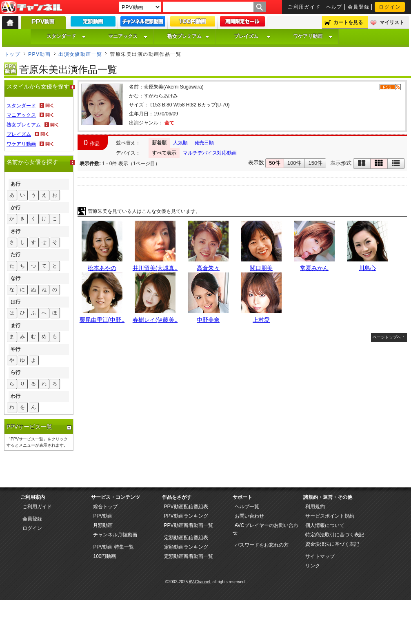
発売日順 (204, 143)
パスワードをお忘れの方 (262, 545)
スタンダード (66, 36)
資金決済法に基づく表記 (332, 544)
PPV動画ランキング (186, 516)
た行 (15, 254)
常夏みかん (314, 268)
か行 (15, 207)
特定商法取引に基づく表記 (334, 535)
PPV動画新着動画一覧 (188, 525)
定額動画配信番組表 (186, 537)
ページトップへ (387, 337)
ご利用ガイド (304, 7)
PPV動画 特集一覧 (113, 547)
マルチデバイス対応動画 (210, 153)
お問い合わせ (249, 516)
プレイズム (252, 36)
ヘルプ (334, 7)
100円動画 (104, 556)
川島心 (367, 268)
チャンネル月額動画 (115, 535)
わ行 (15, 396)
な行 (15, 278)
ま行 (15, 325)
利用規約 (315, 506)
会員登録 (359, 7)
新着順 (159, 143)
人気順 (180, 143)
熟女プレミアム (188, 36)
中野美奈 (208, 320)
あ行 (15, 184)
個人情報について (324, 525)
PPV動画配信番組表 (186, 506)
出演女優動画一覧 (80, 54)
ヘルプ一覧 (247, 506)
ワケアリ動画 (312, 36)
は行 (15, 302)
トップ (12, 54)
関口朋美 (261, 268)
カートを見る (348, 22)
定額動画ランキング (186, 547)
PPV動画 (39, 54)
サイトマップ (320, 556)
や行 (15, 349)
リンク (312, 566)
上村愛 (261, 320)
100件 (294, 163)
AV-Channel (31, 7)
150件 (315, 163)
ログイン (390, 7)
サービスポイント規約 (329, 516)
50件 (274, 163)
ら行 (15, 372)
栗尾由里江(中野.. (102, 320)
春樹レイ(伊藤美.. (155, 320)
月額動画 (103, 525)
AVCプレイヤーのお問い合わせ (265, 529)
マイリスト (392, 22)
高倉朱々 (208, 268)
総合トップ (105, 506)
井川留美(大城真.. (155, 268)
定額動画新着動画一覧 (188, 556)
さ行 (15, 231)
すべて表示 (164, 153)
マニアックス (127, 36)
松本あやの (102, 268)
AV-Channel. (200, 582)
